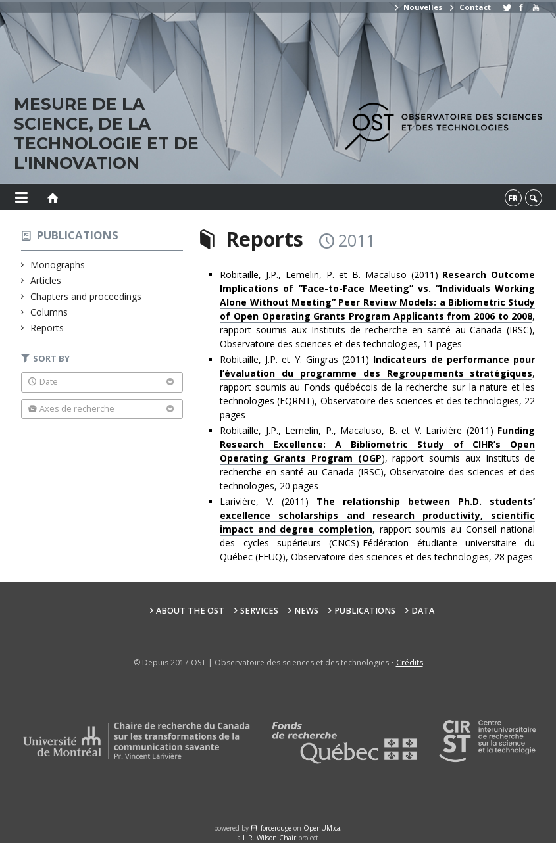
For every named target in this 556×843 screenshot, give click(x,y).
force (276, 827)
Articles (46, 280)
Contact (469, 7)
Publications (77, 235)
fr (513, 198)
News (306, 610)
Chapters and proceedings (86, 296)
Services (259, 610)
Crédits (409, 662)
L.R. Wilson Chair (269, 837)
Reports (47, 328)
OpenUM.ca (321, 827)
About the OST (190, 610)
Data (422, 610)
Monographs (58, 264)
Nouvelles (417, 7)
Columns (49, 312)
